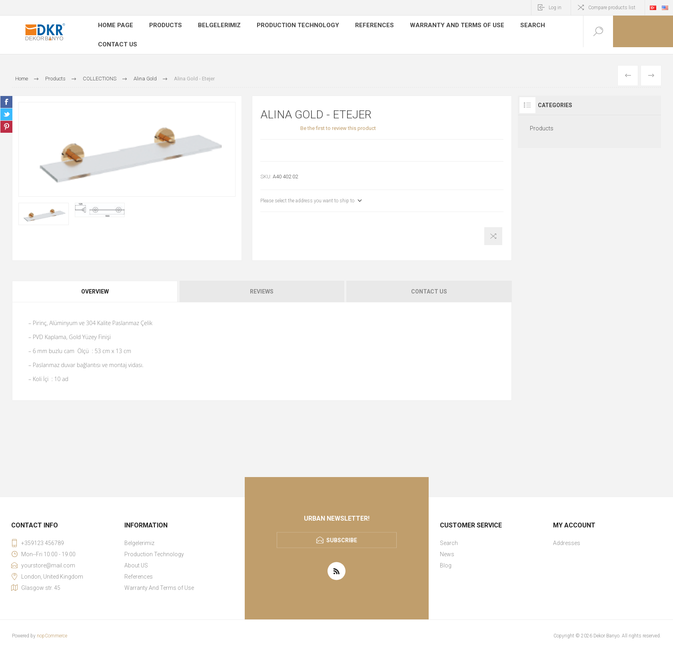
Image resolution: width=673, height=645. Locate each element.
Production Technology (292, 25)
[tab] (95, 285)
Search (513, 25)
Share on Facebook (6, 95)
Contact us (117, 37)
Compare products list (611, 7)
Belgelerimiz (217, 25)
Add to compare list (493, 229)
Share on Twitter (6, 108)
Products (164, 25)
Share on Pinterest (6, 120)
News (447, 547)
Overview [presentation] (95, 285)
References (365, 25)
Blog (445, 558)
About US (136, 558)
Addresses (566, 536)
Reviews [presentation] (262, 285)
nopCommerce (52, 629)
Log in (555, 7)
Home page (115, 25)
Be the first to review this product (338, 121)
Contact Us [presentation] (429, 285)
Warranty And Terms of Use (442, 25)
